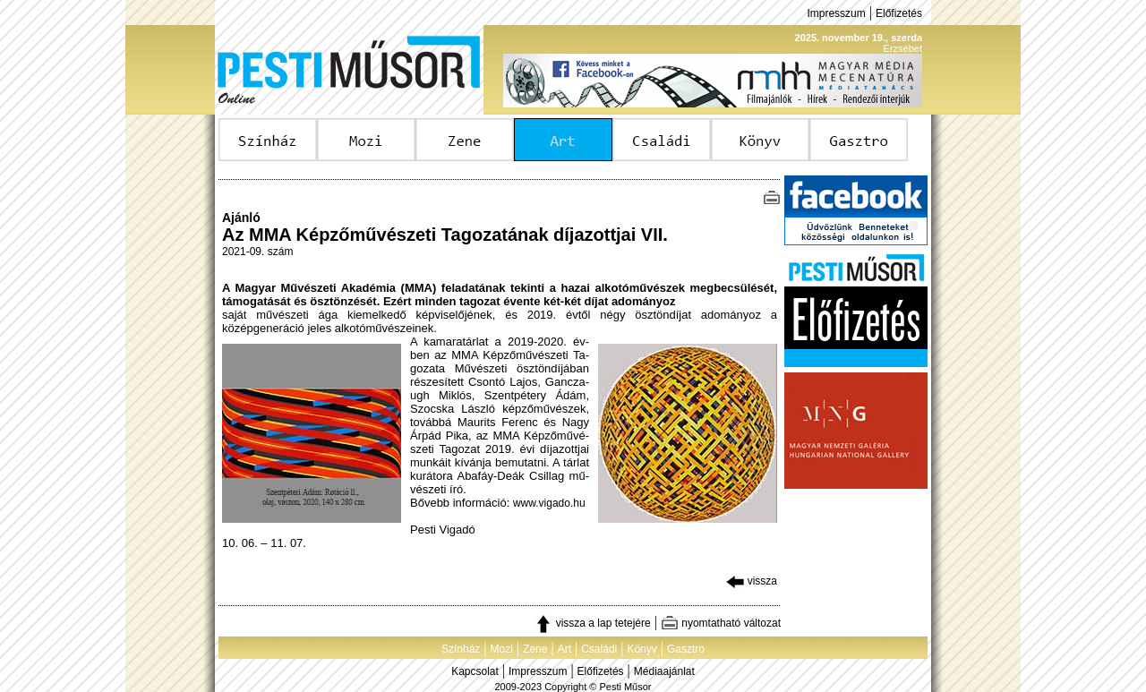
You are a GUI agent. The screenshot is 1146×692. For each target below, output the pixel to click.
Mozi (502, 649)
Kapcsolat (475, 671)
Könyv (641, 649)
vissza (751, 581)
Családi (599, 649)
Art (564, 649)
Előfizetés (899, 13)
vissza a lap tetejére (592, 623)
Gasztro (686, 649)
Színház (460, 649)
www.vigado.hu (549, 503)
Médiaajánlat (664, 671)
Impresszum (836, 13)
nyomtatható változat (721, 623)
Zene (535, 649)
